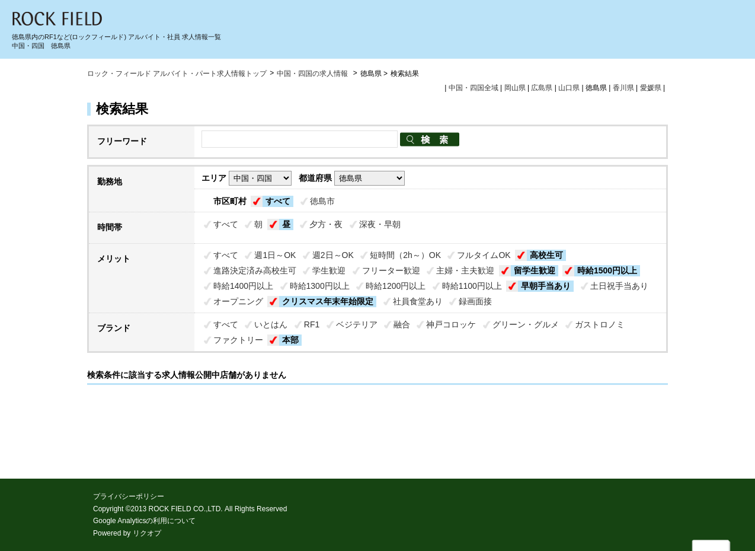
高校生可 (546, 255)
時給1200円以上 (396, 286)
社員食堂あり (418, 301)
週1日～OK (275, 255)
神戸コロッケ (451, 324)
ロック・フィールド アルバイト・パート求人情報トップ (177, 73)
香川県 (623, 88)
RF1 (311, 324)
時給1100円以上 (472, 286)
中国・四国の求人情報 (313, 73)
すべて (277, 201)
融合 (402, 324)
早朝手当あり (546, 286)
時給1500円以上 (607, 270)
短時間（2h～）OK (405, 255)
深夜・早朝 (380, 224)
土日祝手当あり (619, 286)
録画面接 (475, 301)
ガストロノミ (600, 324)
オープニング (238, 301)
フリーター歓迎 (391, 270)
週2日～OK (333, 255)
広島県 (541, 88)
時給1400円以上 (243, 286)
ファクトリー (238, 340)
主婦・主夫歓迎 (465, 270)
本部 (290, 340)
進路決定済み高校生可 (254, 270)
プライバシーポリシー (128, 496)
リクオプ (147, 533)
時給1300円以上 (320, 286)
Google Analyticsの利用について (144, 521)
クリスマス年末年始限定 (327, 301)
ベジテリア (357, 324)
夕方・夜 (326, 224)
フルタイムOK (483, 255)
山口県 (569, 88)
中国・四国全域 (473, 88)
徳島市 (322, 201)
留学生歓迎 (534, 270)
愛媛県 (650, 88)
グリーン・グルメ (525, 324)
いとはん (270, 324)
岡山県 (515, 88)
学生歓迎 (328, 270)
